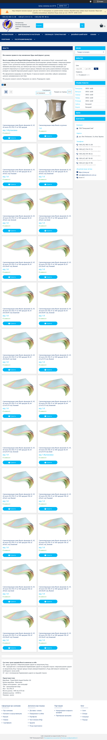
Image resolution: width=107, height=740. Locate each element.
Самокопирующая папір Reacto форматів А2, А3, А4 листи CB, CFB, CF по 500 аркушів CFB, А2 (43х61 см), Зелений (55, 542)
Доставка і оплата (35, 711)
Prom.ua (63, 736)
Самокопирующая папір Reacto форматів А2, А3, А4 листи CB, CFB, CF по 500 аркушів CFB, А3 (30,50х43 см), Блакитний (55, 635)
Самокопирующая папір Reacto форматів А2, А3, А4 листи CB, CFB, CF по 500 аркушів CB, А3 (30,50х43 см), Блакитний (19, 311)
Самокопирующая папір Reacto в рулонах (53, 125)
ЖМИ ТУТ (63, 6)
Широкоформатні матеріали (29, 34)
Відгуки (5, 717)
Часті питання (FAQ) (36, 720)
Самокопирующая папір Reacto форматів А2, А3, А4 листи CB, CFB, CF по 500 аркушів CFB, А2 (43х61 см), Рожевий (55, 496)
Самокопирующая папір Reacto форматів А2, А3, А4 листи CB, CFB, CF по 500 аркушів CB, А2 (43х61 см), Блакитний (55, 172)
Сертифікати (7, 723)
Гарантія (32, 723)
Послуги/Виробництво (23, 39)
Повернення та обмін (37, 714)
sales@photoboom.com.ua (87, 175)
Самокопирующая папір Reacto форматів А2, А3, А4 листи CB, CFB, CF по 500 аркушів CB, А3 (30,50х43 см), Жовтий (19, 264)
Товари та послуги (83, 52)
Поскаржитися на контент (52, 738)
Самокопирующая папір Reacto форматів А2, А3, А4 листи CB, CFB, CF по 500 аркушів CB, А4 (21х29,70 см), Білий (55, 450)
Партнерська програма (63, 716)
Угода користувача (36, 726)
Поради (85, 720)
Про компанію (8, 711)
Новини (5, 720)
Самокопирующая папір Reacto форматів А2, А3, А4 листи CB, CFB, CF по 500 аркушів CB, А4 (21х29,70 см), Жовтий (55, 357)
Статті (84, 711)
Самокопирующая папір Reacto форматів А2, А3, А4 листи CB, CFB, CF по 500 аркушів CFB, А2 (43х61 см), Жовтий (19, 496)
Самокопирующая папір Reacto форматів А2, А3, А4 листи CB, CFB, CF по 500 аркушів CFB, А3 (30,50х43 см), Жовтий (55, 589)
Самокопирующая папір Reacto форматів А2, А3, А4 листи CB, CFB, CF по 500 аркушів (19, 126)
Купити (13, 138)
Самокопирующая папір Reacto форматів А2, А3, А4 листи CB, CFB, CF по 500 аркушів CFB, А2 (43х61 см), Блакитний (19, 542)
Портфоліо (33, 717)
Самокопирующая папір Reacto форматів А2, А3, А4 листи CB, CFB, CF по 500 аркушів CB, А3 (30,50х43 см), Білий (19, 357)
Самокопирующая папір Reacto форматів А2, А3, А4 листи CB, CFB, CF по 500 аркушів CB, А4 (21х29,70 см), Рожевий (19, 403)
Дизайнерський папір (79, 34)
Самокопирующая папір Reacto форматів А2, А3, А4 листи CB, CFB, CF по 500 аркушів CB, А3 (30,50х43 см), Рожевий (55, 264)
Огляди (84, 714)
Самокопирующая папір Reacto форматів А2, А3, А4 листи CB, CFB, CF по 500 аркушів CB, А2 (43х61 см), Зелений (19, 218)
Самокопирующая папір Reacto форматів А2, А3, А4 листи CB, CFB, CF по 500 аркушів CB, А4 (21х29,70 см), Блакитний (55, 403)
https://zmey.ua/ (84, 172)
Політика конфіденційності (69, 738)
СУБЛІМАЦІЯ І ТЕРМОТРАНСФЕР (55, 34)
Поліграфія (6, 39)
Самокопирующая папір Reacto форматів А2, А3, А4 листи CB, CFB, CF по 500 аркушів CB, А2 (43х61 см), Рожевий (19, 172)
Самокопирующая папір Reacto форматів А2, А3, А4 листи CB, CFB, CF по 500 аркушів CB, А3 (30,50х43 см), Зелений (55, 311)
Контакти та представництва (12, 714)
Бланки (93, 34)
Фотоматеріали (7, 34)
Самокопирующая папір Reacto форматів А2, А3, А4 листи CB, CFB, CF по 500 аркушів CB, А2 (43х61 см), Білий (55, 218)
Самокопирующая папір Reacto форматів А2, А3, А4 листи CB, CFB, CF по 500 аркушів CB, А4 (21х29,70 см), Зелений (19, 450)
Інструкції (85, 717)
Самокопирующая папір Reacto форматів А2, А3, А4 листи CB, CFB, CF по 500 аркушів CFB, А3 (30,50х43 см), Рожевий (19, 635)
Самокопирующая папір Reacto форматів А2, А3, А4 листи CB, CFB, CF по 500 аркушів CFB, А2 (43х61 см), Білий (19, 589)
